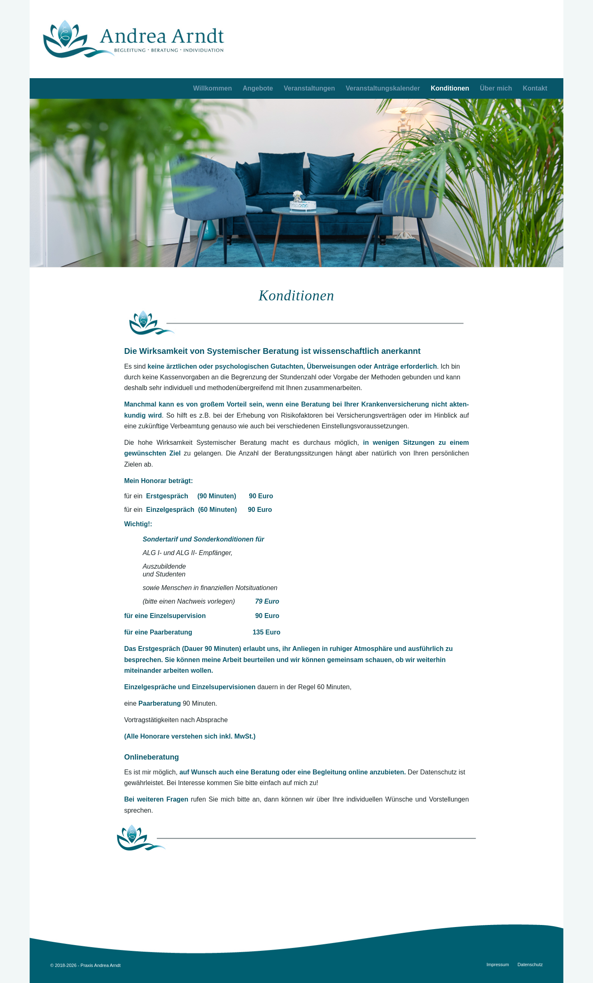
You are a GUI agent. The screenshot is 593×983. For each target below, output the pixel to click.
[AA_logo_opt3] (133, 39)
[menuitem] (535, 88)
